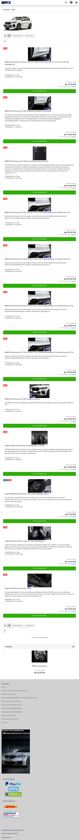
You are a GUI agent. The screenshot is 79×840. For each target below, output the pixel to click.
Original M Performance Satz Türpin (18, 588)
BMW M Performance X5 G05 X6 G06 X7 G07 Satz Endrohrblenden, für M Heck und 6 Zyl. (38, 212)
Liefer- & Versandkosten (9, 715)
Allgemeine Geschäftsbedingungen (12, 712)
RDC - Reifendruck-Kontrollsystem (12, 701)
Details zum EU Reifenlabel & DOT (12, 705)
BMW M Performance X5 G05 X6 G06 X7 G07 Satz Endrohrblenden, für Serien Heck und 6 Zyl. (39, 306)
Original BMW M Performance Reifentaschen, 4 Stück (24, 446)
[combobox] (18, 36)
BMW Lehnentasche (39, 666)
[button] (5, 36)
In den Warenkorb (39, 91)
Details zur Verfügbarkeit (9, 694)
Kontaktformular (6, 837)
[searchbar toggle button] (66, 2)
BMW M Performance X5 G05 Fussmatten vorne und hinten (26, 161)
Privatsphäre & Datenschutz (10, 719)
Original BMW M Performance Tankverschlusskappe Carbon (27, 494)
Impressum (5, 722)
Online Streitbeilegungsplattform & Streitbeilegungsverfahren (20, 698)
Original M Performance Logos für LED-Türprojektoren (24, 541)
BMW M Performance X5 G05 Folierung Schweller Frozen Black (28, 111)
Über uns (4, 687)
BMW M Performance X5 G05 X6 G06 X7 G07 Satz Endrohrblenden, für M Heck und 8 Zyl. (38, 259)
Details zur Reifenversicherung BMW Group (14, 690)
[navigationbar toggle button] (76, 2)
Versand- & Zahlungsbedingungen (12, 708)
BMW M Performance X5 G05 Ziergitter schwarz (22, 399)
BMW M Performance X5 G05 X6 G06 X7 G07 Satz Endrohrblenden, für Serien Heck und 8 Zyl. (39, 352)
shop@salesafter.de (12, 833)
